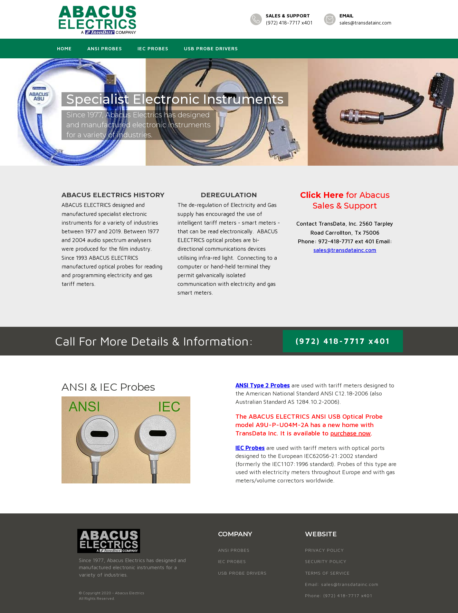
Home (64, 48)
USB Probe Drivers (211, 48)
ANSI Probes (104, 48)
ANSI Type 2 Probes (262, 385)
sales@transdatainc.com (365, 22)
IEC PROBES (232, 561)
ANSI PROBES (234, 550)
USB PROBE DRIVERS (242, 572)
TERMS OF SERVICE (327, 572)
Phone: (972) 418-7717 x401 (338, 595)
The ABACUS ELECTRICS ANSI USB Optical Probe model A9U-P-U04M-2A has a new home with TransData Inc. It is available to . (309, 425)
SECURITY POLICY (326, 561)
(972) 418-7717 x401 (289, 22)
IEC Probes (153, 48)
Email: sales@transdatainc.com (341, 584)
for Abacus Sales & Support (345, 200)
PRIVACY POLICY (324, 550)
